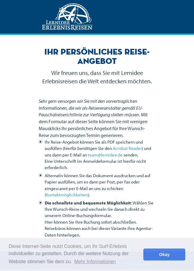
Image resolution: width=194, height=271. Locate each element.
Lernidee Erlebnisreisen (67, 17)
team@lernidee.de (105, 155)
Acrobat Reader (127, 148)
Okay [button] (164, 254)
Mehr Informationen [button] (95, 261)
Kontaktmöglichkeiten (67, 195)
